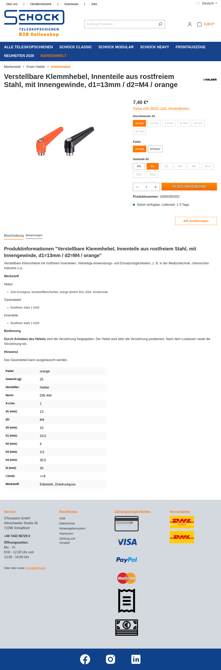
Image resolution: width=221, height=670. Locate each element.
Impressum (66, 533)
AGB (62, 518)
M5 (166, 166)
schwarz (155, 148)
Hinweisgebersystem (72, 528)
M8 (194, 166)
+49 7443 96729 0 (17, 536)
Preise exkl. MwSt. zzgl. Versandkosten (161, 108)
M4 (153, 166)
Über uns (12, 4)
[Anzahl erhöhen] (155, 187)
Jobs (94, 4)
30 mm (139, 131)
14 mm (154, 123)
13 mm (139, 123)
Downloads (71, 4)
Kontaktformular (35, 568)
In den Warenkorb (189, 186)
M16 (152, 174)
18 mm (169, 123)
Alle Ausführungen (195, 221)
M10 (207, 166)
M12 (139, 174)
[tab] (14, 235)
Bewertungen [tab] (34, 235)
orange (139, 148)
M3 (139, 166)
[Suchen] (160, 24)
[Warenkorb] (206, 24)
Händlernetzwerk (40, 4)
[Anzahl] (146, 187)
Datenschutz (67, 523)
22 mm (183, 123)
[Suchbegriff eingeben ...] (120, 24)
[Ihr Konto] (190, 24)
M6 (180, 166)
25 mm (198, 123)
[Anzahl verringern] (137, 187)
